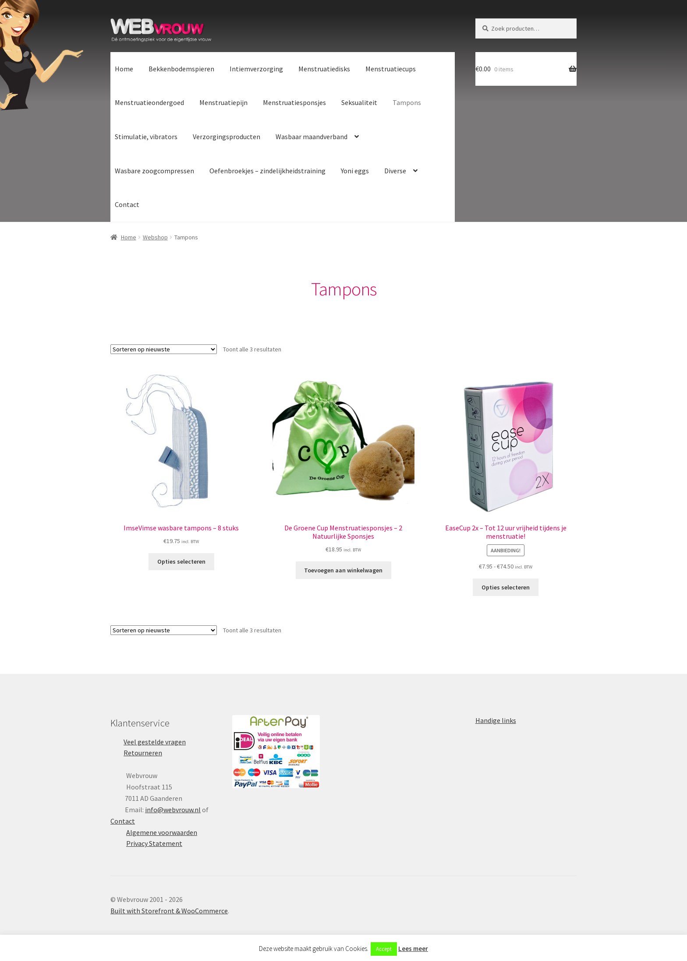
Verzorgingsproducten (226, 136)
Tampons (407, 102)
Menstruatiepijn (223, 102)
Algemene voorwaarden (161, 832)
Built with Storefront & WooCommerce (169, 910)
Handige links (495, 720)
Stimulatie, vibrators (146, 136)
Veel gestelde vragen (155, 741)
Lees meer (413, 948)
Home (124, 68)
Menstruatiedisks (324, 68)
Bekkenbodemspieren (181, 68)
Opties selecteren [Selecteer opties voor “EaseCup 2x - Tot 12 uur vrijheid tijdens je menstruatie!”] (506, 587)
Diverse (395, 170)
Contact (127, 204)
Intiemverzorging (256, 68)
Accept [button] (384, 949)
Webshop (155, 237)
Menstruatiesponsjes (294, 102)
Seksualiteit (359, 102)
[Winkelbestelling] (163, 349)
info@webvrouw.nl (173, 809)
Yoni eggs (355, 170)
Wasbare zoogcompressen (154, 170)
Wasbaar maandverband (311, 136)
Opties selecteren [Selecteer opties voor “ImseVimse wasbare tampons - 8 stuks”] (181, 561)
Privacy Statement (154, 843)
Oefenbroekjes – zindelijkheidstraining (267, 170)
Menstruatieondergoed (149, 102)
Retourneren (143, 752)
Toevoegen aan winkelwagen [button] (343, 570)
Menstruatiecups (390, 68)
